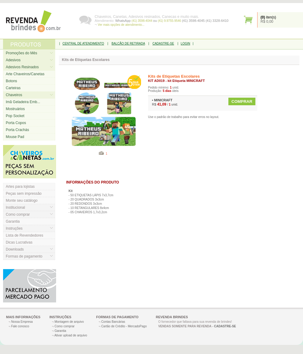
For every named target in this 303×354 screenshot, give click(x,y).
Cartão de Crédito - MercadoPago (124, 326)
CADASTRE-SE (163, 43)
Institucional (15, 207)
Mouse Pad (15, 137)
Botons (11, 81)
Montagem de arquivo (69, 321)
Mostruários (15, 109)
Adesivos (13, 60)
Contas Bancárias (113, 321)
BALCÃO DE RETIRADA (128, 43)
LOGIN (185, 43)
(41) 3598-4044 (142, 20)
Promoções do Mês (21, 53)
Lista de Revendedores (24, 235)
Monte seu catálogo (22, 200)
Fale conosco (20, 326)
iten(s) (268, 17)
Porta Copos (16, 123)
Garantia (13, 221)
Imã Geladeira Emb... (23, 102)
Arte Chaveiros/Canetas (25, 74)
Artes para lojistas (20, 186)
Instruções (14, 228)
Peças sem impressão (24, 193)
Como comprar (18, 214)
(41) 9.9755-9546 (170, 20)
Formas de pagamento (24, 256)
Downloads (15, 249)
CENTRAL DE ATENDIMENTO (83, 43)
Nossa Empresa (22, 321)
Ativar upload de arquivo (70, 335)
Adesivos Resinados (22, 67)
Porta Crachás (17, 130)
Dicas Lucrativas (19, 242)
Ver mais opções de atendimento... (121, 24)
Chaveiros (14, 95)
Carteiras (13, 88)
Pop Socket (15, 116)
